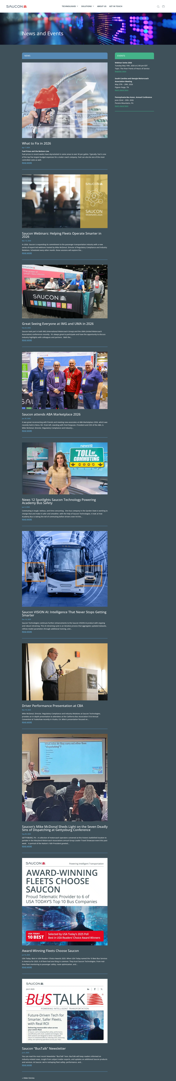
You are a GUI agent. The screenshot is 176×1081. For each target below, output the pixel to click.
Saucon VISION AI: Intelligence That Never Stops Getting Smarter (64, 613)
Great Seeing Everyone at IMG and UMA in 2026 (58, 323)
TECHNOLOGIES (70, 6)
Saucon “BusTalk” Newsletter (44, 1048)
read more (27, 163)
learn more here (121, 90)
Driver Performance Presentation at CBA (52, 705)
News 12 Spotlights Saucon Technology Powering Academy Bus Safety (59, 501)
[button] (158, 6)
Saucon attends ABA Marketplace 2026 (51, 414)
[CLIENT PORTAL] (168, 6)
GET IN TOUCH (115, 6)
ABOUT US (101, 6)
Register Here (120, 71)
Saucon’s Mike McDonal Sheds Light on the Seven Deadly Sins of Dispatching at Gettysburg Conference (65, 828)
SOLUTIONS (87, 6)
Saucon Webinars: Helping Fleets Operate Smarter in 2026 (61, 235)
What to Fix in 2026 (36, 143)
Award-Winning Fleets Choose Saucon (50, 950)
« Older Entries (28, 1078)
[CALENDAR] (163, 6)
